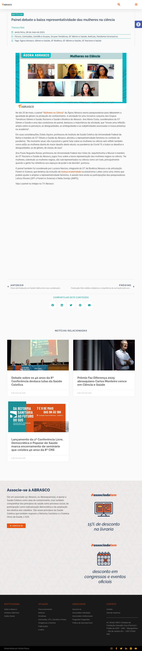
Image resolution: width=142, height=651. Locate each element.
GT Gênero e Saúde (78, 36)
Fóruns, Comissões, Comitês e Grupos (32, 36)
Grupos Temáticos (59, 36)
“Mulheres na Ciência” (54, 112)
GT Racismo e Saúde (91, 40)
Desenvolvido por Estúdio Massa (16, 648)
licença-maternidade (71, 171)
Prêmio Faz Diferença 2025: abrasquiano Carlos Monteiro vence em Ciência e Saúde (102, 381)
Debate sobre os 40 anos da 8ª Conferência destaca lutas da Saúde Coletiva (36, 381)
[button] (138, 24)
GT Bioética (56, 40)
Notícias (92, 36)
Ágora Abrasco (27, 40)
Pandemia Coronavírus (107, 36)
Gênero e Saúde (42, 40)
